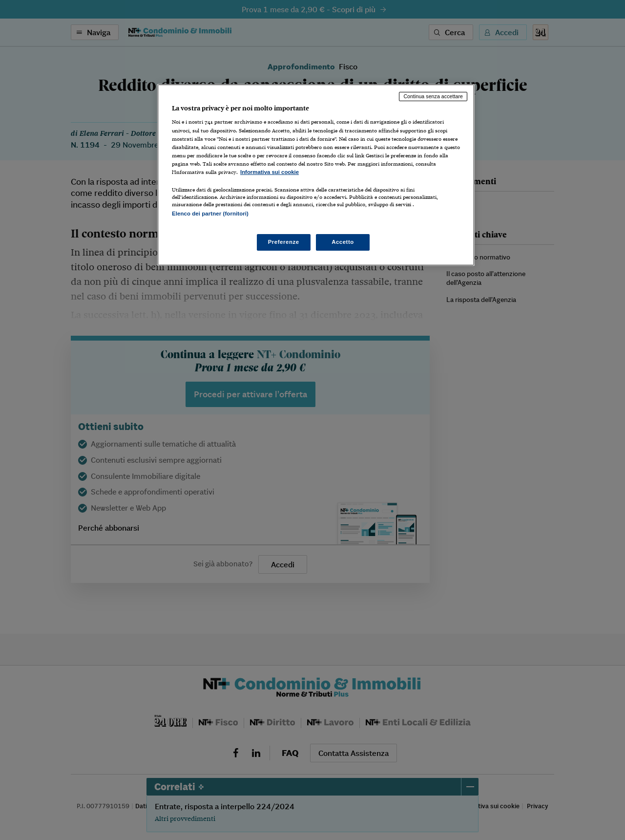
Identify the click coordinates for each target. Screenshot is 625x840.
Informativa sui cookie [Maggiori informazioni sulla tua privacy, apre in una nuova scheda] (269, 172)
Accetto (343, 242)
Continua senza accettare (433, 96)
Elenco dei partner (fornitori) (210, 213)
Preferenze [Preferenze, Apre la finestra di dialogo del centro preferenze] (283, 242)
